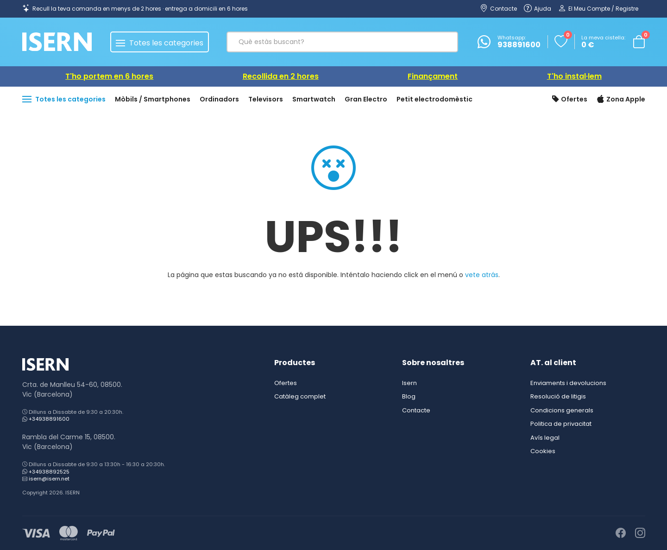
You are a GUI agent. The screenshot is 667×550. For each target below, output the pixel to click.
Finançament (433, 76)
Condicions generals (561, 410)
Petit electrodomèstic (434, 99)
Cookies (542, 451)
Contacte (416, 410)
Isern (409, 383)
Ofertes (570, 100)
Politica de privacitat (560, 423)
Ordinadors (219, 99)
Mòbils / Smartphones (152, 99)
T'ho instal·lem (574, 76)
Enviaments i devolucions (568, 383)
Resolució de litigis (558, 396)
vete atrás (481, 274)
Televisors (265, 99)
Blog (408, 396)
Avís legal (545, 437)
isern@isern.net (49, 478)
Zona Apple (621, 100)
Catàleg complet (300, 396)
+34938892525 (49, 471)
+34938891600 (49, 419)
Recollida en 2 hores (281, 76)
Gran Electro (366, 99)
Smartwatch (313, 99)
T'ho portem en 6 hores (109, 76)
